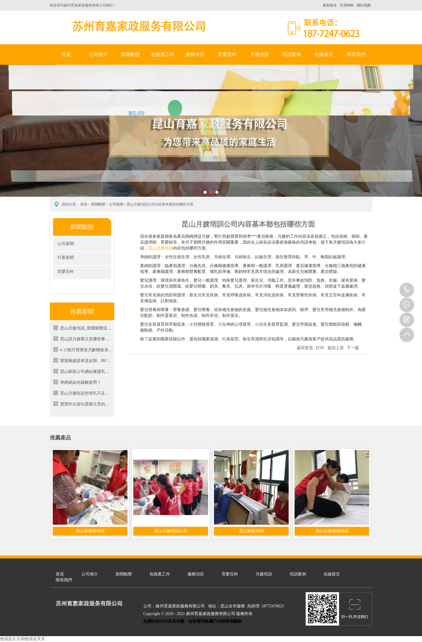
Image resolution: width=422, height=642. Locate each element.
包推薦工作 (162, 54)
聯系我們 (356, 54)
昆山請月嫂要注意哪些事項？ (86, 339)
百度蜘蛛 (347, 5)
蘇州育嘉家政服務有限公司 (138, 25)
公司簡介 (98, 54)
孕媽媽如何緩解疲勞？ (80, 382)
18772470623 (406, 290)
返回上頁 (335, 348)
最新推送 (330, 5)
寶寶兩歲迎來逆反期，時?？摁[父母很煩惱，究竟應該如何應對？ (86, 361)
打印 (320, 348)
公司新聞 (116, 204)
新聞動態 (130, 54)
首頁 (66, 54)
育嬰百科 (227, 54)
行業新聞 (65, 257)
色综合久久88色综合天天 (22, 639)
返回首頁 (305, 348)
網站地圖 (364, 5)
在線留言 (323, 54)
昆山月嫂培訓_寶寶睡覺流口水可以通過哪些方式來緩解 (86, 328)
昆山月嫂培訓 (160, 248)
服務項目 (195, 54)
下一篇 (353, 348)
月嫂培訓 (259, 54)
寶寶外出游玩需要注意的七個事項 (86, 404)
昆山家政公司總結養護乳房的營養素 (86, 371)
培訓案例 (291, 54)
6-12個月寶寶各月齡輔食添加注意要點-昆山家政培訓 (86, 350)
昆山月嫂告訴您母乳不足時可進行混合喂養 (86, 393)
